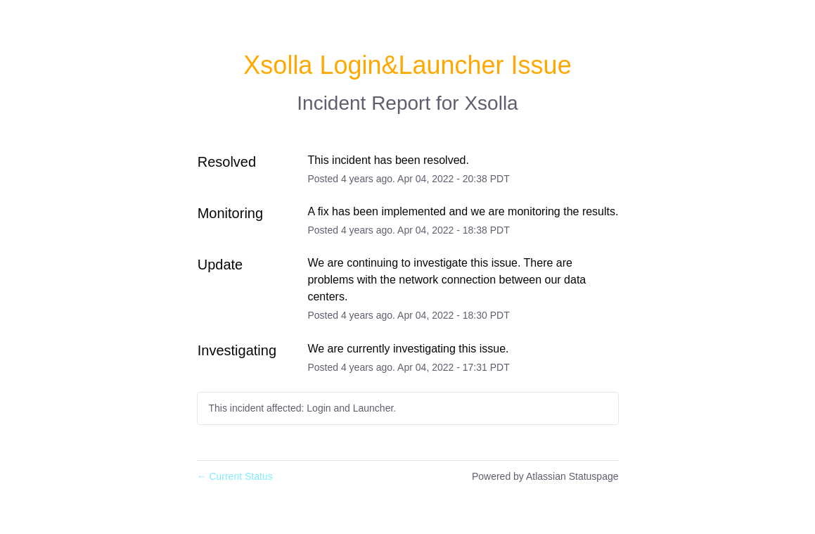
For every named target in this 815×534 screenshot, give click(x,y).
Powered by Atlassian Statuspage (545, 476)
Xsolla (491, 103)
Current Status (235, 476)
